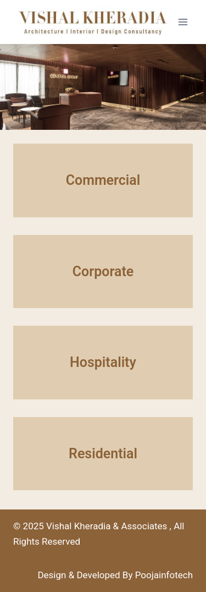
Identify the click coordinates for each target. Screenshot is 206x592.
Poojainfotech (164, 574)
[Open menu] (182, 21)
